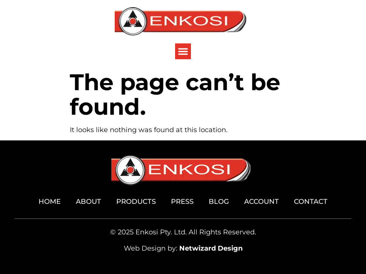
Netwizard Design (211, 248)
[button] (183, 51)
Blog (219, 201)
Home (49, 201)
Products (136, 201)
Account (261, 201)
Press (182, 201)
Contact (311, 201)
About (88, 201)
